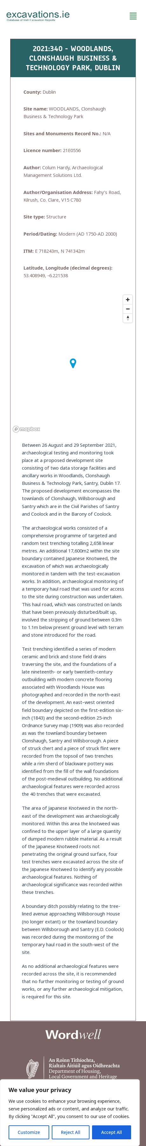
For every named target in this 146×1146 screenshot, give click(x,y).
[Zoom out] (127, 308)
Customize (29, 1132)
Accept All (111, 1132)
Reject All (70, 1132)
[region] (70, 1112)
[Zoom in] (127, 299)
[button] (108, 16)
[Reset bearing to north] (127, 318)
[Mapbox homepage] (26, 429)
